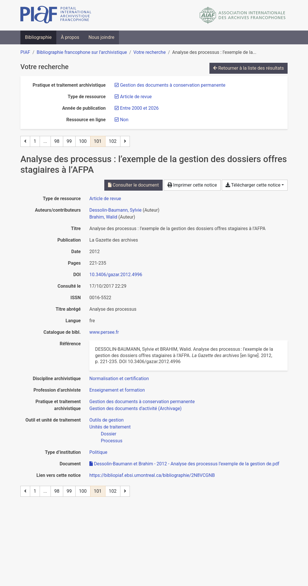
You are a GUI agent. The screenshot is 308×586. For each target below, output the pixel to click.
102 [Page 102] (113, 141)
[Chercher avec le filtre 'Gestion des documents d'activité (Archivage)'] (135, 408)
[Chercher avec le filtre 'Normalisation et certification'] (119, 378)
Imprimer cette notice (192, 185)
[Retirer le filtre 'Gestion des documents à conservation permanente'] (173, 85)
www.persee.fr (104, 332)
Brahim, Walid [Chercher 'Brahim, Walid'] (103, 217)
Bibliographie (38, 37)
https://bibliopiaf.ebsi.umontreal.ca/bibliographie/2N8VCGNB (152, 475)
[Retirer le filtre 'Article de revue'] (136, 96)
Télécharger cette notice (253, 185)
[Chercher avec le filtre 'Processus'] (111, 440)
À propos (70, 37)
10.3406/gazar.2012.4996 (115, 274)
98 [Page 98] (56, 141)
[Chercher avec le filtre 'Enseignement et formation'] (117, 390)
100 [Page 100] (83, 141)
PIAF (25, 52)
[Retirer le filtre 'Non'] (124, 119)
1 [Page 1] (35, 141)
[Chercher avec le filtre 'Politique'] (98, 452)
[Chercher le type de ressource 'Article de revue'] (105, 198)
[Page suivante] (125, 141)
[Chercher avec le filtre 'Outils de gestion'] (106, 420)
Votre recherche (149, 52)
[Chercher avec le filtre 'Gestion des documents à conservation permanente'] (142, 401)
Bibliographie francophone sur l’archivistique (81, 52)
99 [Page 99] (69, 141)
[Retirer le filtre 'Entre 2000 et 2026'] (139, 108)
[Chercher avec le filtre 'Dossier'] (108, 434)
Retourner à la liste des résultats (248, 68)
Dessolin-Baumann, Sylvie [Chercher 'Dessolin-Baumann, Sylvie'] (115, 210)
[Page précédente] (25, 141)
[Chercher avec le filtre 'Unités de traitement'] (110, 427)
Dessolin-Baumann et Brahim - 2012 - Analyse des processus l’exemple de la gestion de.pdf (184, 463)
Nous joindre (101, 37)
